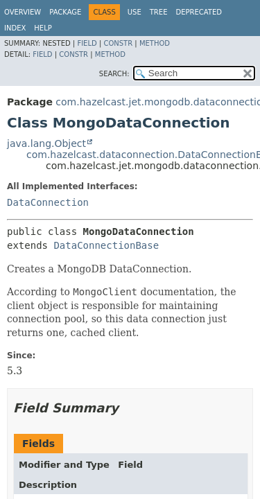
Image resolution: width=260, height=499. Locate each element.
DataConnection (48, 202)
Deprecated (198, 12)
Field (86, 43)
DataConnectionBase (106, 245)
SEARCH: (114, 74)
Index (15, 28)
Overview (22, 12)
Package (65, 12)
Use (134, 12)
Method (154, 43)
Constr (117, 43)
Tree (159, 12)
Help (42, 28)
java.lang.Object (46, 143)
